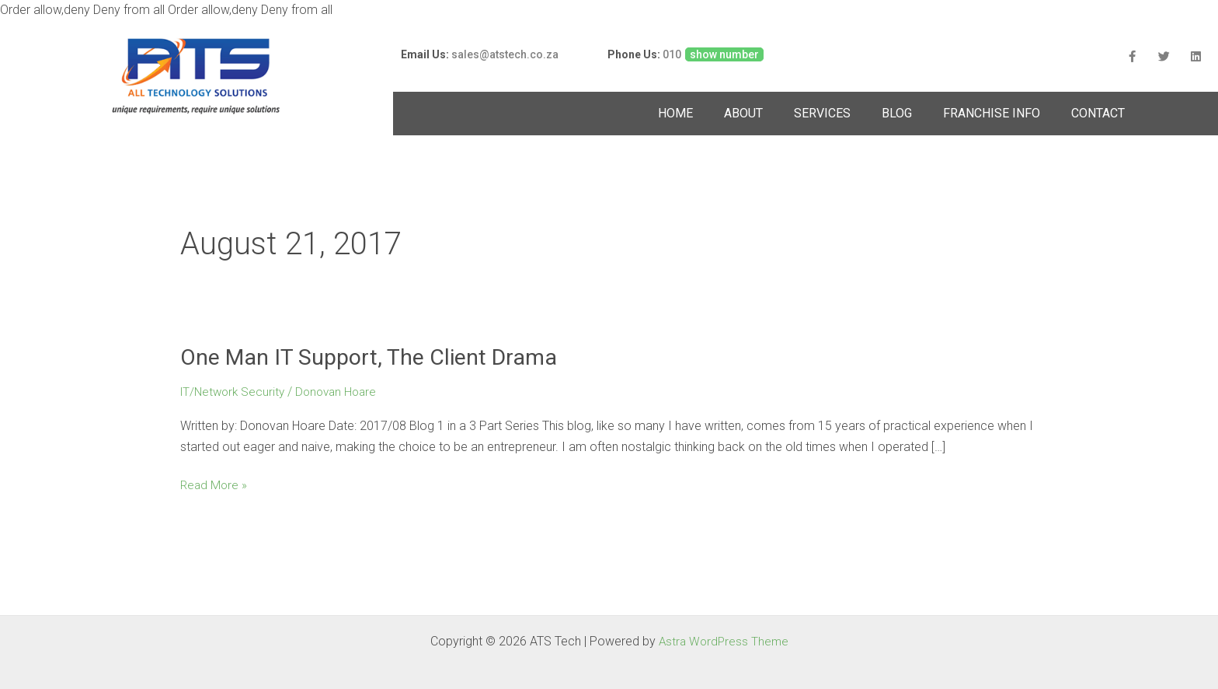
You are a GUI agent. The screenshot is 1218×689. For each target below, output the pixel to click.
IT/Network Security (235, 393)
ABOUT (743, 113)
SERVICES (822, 113)
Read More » (214, 485)
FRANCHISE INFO (991, 113)
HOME (675, 113)
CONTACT (1098, 113)
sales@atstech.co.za (505, 54)
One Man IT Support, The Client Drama (378, 357)
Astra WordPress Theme (723, 641)
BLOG (897, 113)
